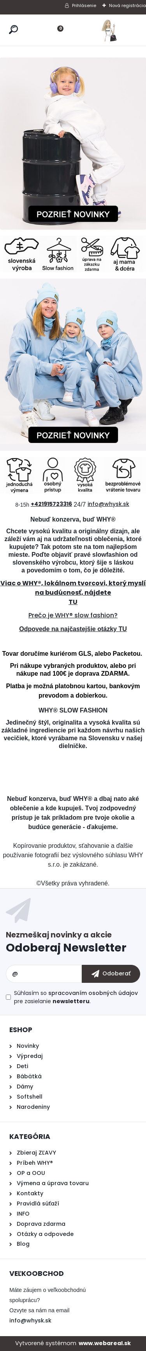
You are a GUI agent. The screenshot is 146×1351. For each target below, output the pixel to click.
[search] (13, 29)
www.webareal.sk (105, 1343)
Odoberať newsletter (73, 944)
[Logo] (109, 30)
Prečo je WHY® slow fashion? (73, 615)
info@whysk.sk (30, 1320)
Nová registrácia (127, 5)
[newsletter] (111, 973)
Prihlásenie (84, 5)
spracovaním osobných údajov (93, 993)
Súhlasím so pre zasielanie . (76, 997)
